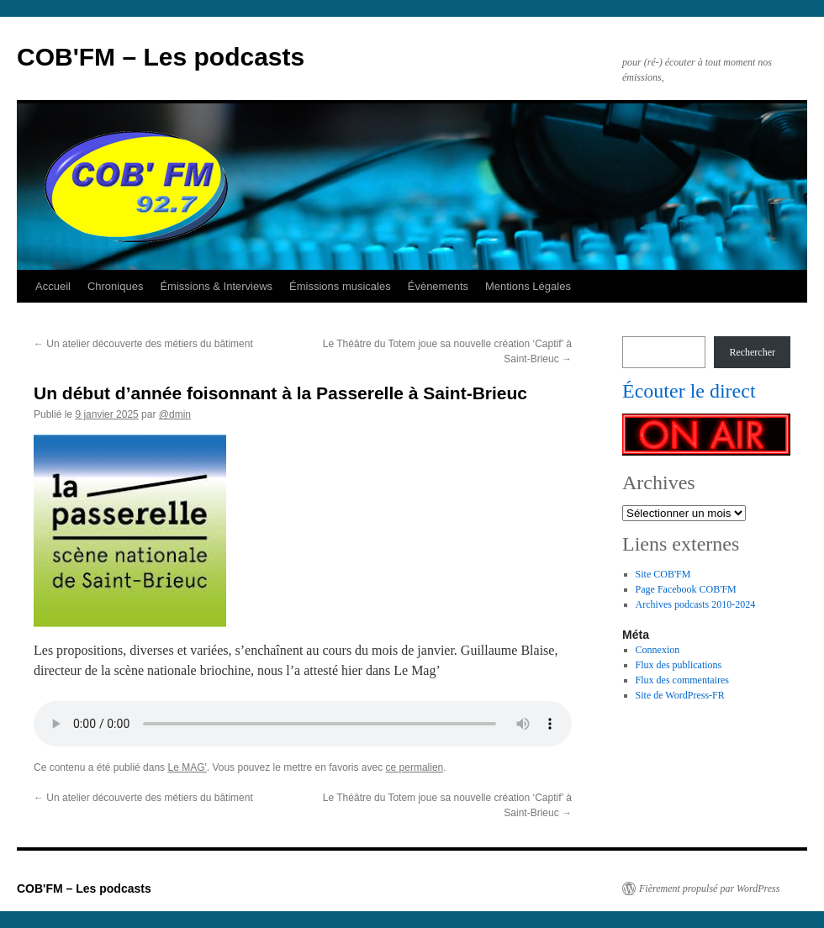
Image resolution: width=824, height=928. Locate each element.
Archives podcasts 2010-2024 (696, 604)
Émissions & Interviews (216, 286)
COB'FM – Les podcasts (160, 57)
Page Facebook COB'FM (686, 589)
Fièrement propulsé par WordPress (709, 888)
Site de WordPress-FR (680, 695)
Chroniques (115, 286)
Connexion (658, 650)
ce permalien (415, 767)
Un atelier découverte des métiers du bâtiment (143, 344)
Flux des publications (679, 665)
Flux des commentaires (682, 680)
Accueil (53, 286)
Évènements (438, 286)
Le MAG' (186, 767)
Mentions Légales (528, 286)
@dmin (175, 414)
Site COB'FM (663, 574)
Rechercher (752, 352)
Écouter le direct (689, 391)
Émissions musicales (340, 286)
